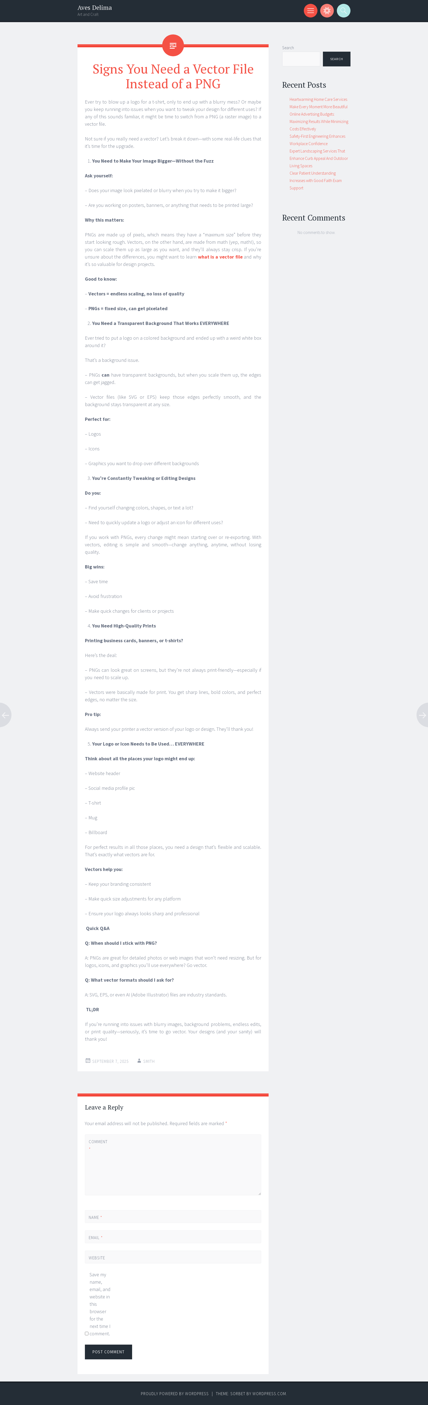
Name (95, 1217)
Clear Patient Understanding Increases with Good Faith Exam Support (316, 180)
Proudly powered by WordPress (175, 1393)
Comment (98, 1145)
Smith (149, 1061)
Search (288, 47)
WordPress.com (269, 1393)
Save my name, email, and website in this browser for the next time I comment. (100, 1304)
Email (96, 1237)
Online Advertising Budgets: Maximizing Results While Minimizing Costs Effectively (319, 121)
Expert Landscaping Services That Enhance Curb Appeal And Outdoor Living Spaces (319, 158)
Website (97, 1257)
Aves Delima (95, 7)
